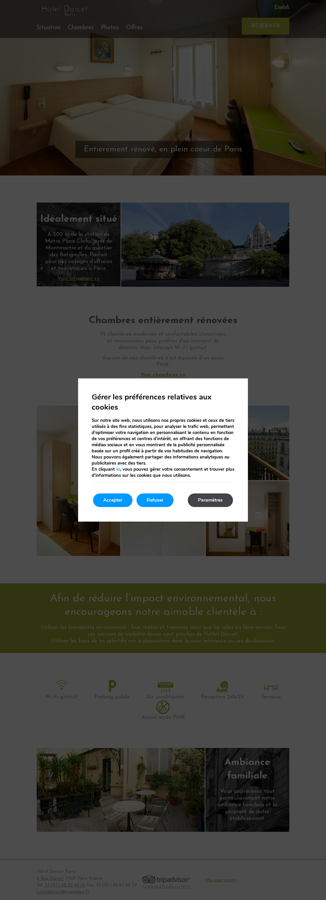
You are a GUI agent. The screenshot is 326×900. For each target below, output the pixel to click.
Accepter (112, 500)
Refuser (155, 500)
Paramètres (210, 500)
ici (118, 469)
